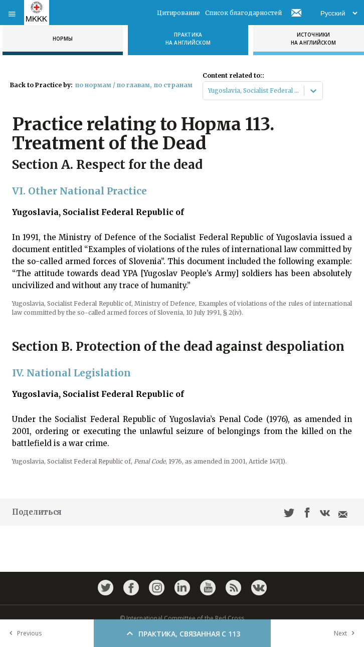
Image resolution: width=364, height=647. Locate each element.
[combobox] (209, 90)
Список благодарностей (243, 13)
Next (346, 633)
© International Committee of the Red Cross (182, 618)
